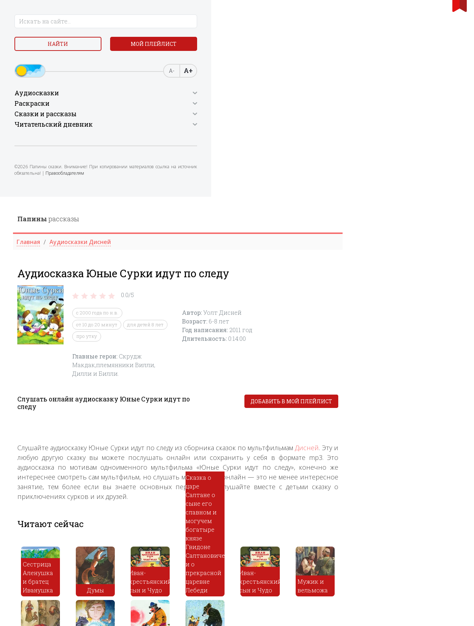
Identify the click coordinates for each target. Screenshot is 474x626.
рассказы (166, 22)
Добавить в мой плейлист (410, 204)
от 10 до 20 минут (215, 128)
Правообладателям (36, 203)
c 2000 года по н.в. (216, 116)
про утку (205, 139)
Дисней (426, 251)
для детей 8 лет (263, 128)
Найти (59, 46)
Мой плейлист (59, 63)
